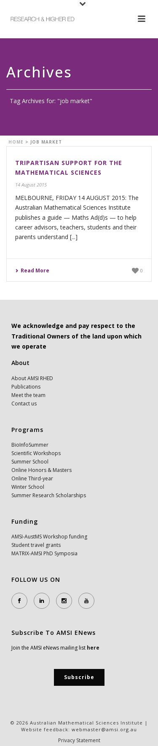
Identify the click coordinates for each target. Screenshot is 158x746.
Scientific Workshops (36, 453)
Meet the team (28, 395)
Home (16, 142)
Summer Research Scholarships (48, 495)
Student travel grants (36, 545)
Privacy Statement (79, 740)
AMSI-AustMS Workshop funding (49, 536)
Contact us (24, 403)
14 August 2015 (31, 184)
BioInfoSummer (29, 444)
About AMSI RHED (32, 378)
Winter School (27, 486)
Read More (32, 270)
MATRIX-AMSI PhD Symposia (44, 553)
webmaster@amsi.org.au (104, 729)
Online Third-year (32, 478)
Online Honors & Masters (41, 470)
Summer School (29, 461)
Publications (25, 386)
